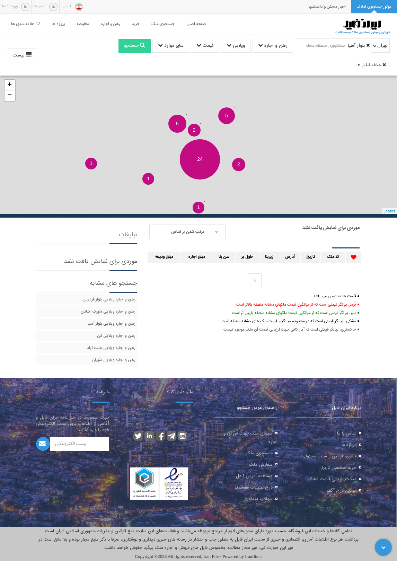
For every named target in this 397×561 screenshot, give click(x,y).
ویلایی (236, 46)
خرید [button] (136, 24)
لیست (22, 55)
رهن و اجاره (273, 46)
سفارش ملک (261, 464)
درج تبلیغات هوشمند (253, 487)
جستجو (134, 46)
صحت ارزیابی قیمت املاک (332, 479)
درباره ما (349, 445)
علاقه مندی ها (25, 24)
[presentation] (327, 7)
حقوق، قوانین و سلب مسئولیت (327, 456)
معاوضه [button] (83, 24)
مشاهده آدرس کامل (254, 476)
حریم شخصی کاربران (337, 468)
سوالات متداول (259, 499)
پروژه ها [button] (58, 24)
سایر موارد (171, 46)
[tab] (374, 7)
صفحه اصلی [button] (196, 24)
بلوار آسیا (359, 46)
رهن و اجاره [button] (110, 24)
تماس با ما (346, 433)
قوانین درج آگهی (340, 490)
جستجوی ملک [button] (163, 24)
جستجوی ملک (259, 453)
